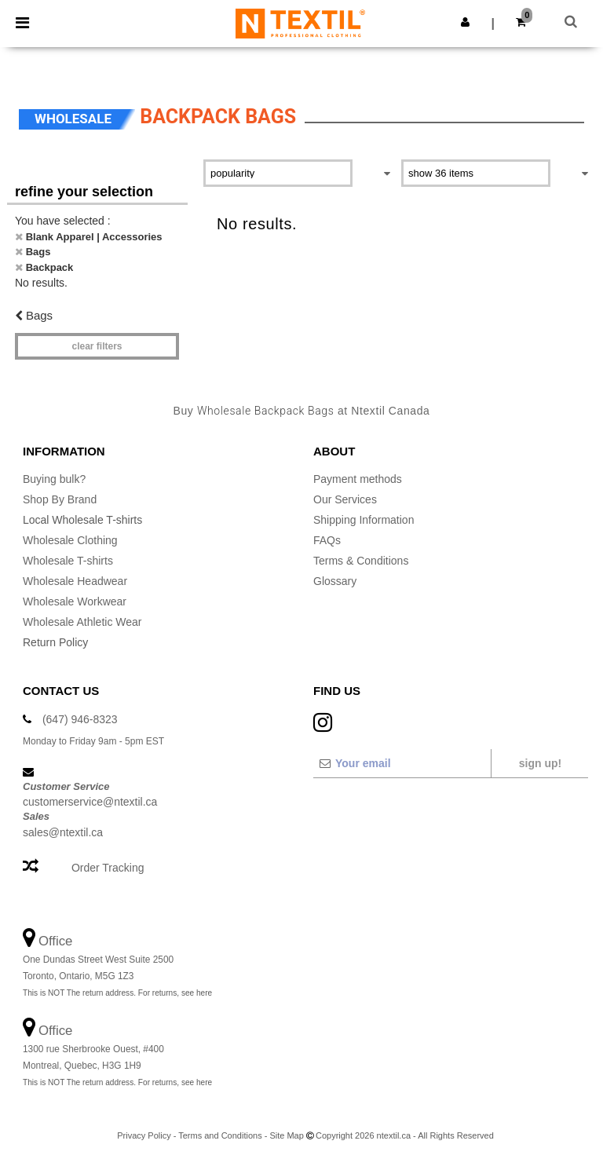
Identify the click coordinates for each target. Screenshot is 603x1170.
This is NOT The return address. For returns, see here (117, 993)
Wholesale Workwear (74, 601)
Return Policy (55, 642)
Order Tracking (107, 867)
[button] (465, 22)
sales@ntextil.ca (63, 832)
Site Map (286, 1135)
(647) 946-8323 (80, 719)
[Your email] (401, 763)
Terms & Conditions (360, 560)
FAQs (327, 540)
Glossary (334, 581)
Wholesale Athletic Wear (82, 622)
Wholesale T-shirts (68, 560)
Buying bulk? (54, 479)
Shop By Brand (60, 499)
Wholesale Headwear (75, 581)
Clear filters (96, 346)
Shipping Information (363, 520)
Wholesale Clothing (70, 540)
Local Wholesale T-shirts (82, 520)
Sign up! (540, 763)
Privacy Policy (143, 1135)
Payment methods (357, 479)
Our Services (345, 499)
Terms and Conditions (219, 1135)
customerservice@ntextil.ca (90, 801)
